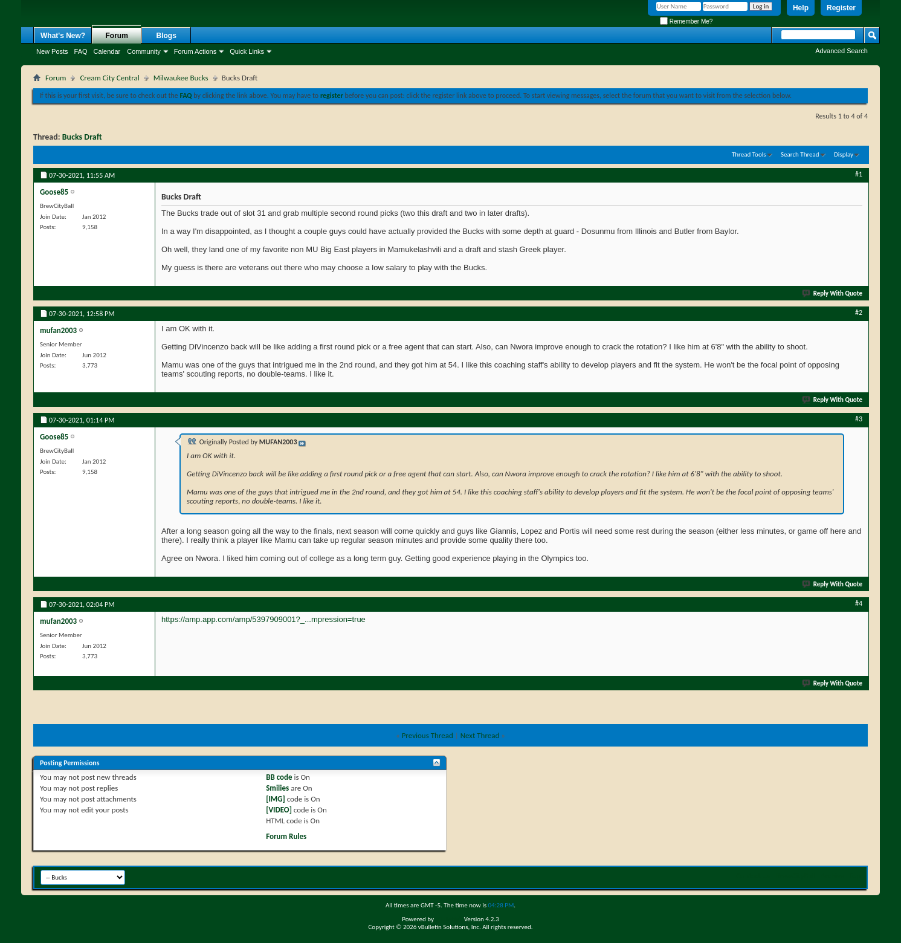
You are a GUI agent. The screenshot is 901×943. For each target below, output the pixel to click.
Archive (832, 875)
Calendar (107, 51)
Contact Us (753, 875)
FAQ (81, 51)
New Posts (52, 51)
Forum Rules (286, 836)
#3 (858, 419)
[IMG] (275, 798)
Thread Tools (749, 154)
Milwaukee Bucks (180, 77)
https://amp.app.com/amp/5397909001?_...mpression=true (263, 619)
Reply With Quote (832, 293)
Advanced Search (841, 50)
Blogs (166, 35)
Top (855, 875)
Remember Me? (686, 21)
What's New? (62, 35)
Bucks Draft (82, 137)
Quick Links (247, 51)
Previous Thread (427, 735)
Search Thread (800, 154)
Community (144, 51)
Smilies (277, 787)
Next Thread (480, 735)
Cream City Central (109, 77)
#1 (858, 174)
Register (841, 8)
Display (843, 154)
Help (801, 8)
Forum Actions (195, 51)
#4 (858, 603)
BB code (279, 777)
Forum (117, 35)
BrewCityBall (795, 875)
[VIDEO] (279, 809)
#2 (858, 312)
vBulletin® (448, 919)
